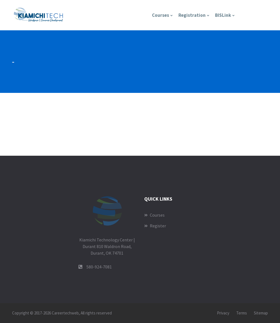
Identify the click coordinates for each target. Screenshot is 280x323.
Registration (192, 15)
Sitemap (261, 313)
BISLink (223, 15)
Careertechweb (65, 313)
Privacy (223, 313)
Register (155, 225)
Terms (241, 313)
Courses (160, 15)
